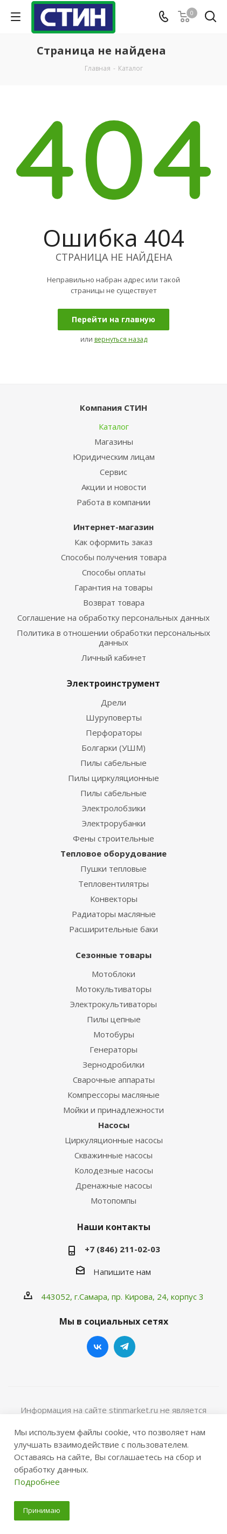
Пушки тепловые (113, 868)
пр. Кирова (132, 1296)
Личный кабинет (113, 657)
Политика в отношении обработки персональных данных (113, 637)
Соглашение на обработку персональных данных (113, 617)
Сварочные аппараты (114, 1079)
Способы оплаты (114, 572)
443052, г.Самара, (76, 1296)
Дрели (113, 702)
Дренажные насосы (113, 1185)
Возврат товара (114, 602)
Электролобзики (114, 808)
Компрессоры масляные (113, 1094)
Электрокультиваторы (113, 1004)
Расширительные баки (113, 929)
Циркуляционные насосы (114, 1140)
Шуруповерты (114, 717)
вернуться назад (120, 339)
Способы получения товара (114, 557)
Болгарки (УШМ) (113, 747)
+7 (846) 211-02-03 (122, 1249)
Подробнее (37, 1481)
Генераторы (113, 1049)
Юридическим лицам (114, 456)
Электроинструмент (113, 683)
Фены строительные (113, 838)
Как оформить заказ (113, 542)
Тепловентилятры (113, 883)
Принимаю (41, 1510)
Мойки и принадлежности (113, 1109)
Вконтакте (97, 1346)
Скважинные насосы (113, 1155)
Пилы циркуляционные (113, 777)
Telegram (124, 1346)
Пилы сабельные (113, 762)
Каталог (114, 426)
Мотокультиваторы (113, 988)
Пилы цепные (114, 1019)
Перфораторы (114, 732)
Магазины (113, 441)
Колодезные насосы (113, 1170)
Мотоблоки (113, 973)
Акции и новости (113, 486)
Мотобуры (113, 1034)
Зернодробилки (113, 1064)
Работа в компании (113, 502)
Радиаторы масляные (114, 913)
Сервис (113, 471)
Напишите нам (122, 1271)
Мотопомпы (113, 1200)
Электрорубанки (114, 823)
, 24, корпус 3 (178, 1296)
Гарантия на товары (113, 587)
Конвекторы (113, 898)
